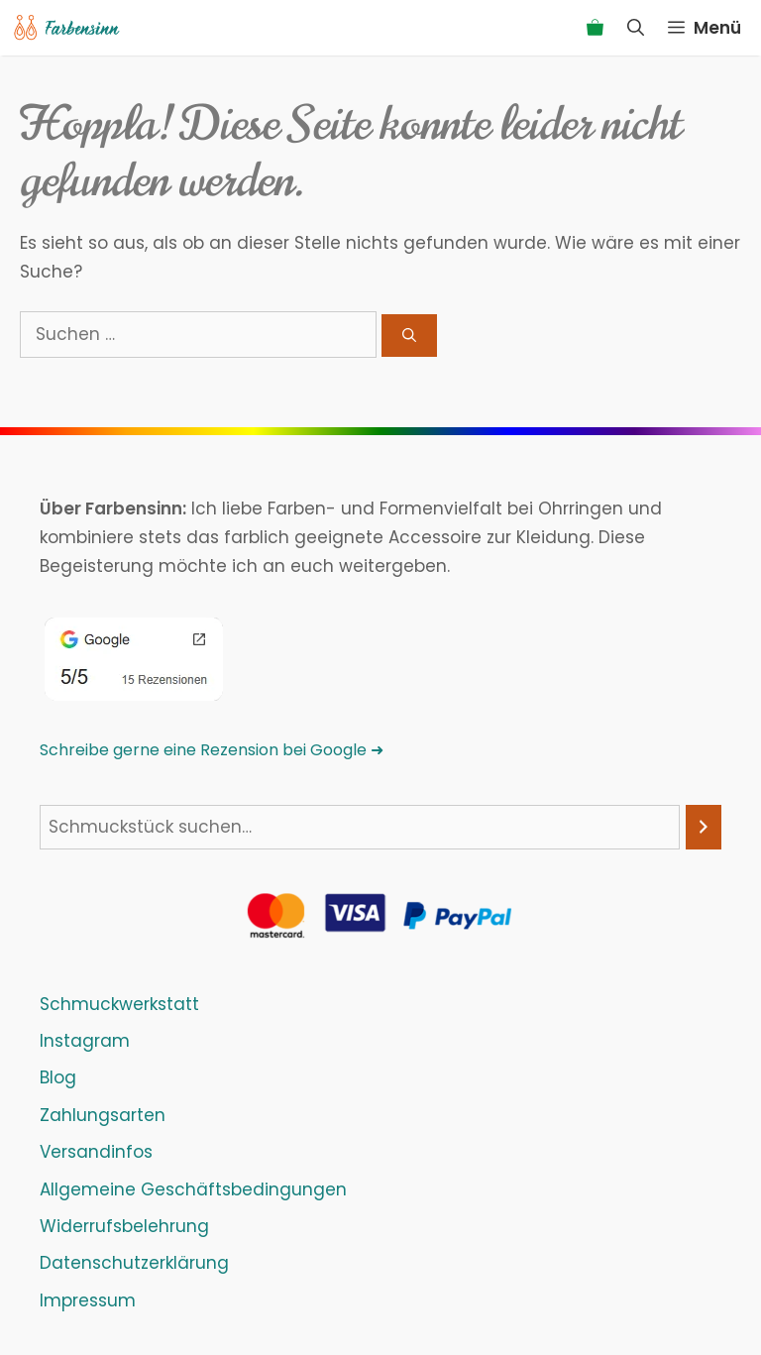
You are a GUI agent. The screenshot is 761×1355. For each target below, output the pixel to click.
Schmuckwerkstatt (119, 1004)
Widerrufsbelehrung (124, 1226)
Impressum (88, 1300)
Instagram (85, 1041)
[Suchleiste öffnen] (635, 28)
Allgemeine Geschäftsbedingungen (193, 1189)
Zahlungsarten (102, 1115)
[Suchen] (409, 335)
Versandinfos (96, 1152)
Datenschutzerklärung (134, 1263)
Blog (58, 1077)
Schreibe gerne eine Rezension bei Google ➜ (211, 749)
